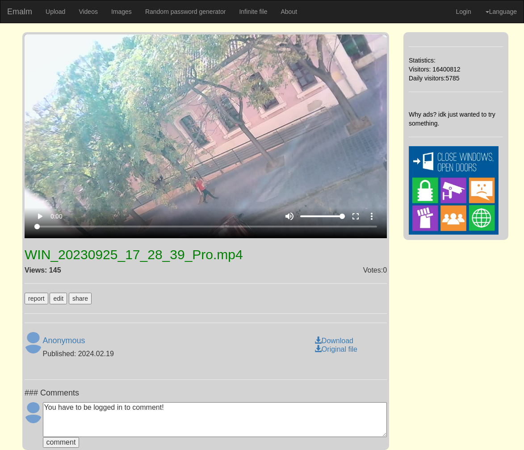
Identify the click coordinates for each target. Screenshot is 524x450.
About (289, 11)
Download (333, 341)
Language (501, 11)
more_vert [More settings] (371, 216)
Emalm (19, 11)
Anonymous (64, 340)
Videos (88, 11)
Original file (335, 349)
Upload (55, 11)
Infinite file (253, 11)
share (80, 298)
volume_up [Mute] (289, 216)
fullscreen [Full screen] (355, 216)
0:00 (56, 216)
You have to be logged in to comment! (215, 419)
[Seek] (205, 226)
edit (58, 298)
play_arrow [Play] (39, 216)
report (36, 298)
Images (121, 11)
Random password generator (185, 11)
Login (463, 11)
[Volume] (322, 216)
